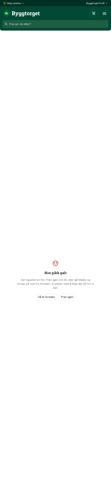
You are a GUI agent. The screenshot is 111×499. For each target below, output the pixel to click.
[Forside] (21, 13)
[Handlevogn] (94, 13)
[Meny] (104, 13)
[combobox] (55, 24)
